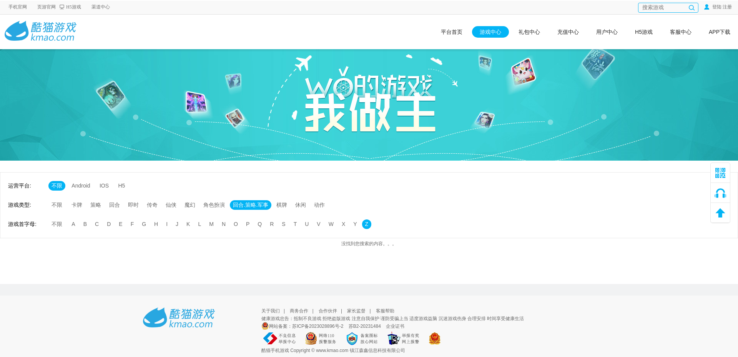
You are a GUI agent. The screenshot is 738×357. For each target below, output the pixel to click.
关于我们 (270, 311)
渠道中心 (100, 7)
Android (80, 186)
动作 (319, 205)
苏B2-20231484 (365, 326)
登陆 (712, 7)
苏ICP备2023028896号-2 (318, 326)
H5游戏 (73, 7)
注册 (727, 7)
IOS (104, 186)
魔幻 (189, 205)
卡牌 (76, 205)
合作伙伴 (328, 311)
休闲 (300, 205)
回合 (114, 205)
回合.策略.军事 (250, 205)
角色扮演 (214, 205)
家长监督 (356, 311)
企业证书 (395, 326)
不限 (57, 186)
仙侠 (171, 205)
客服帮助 (385, 311)
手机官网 (17, 7)
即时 (133, 205)
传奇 (152, 205)
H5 (121, 186)
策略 (95, 205)
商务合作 (299, 311)
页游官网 (46, 7)
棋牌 (281, 205)
